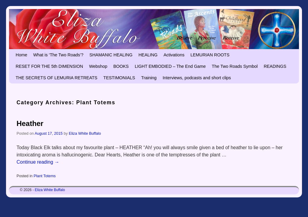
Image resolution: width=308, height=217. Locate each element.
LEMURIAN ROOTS (209, 54)
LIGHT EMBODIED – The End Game (170, 66)
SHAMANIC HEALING (110, 54)
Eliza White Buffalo (85, 133)
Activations (174, 54)
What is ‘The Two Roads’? (58, 54)
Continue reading (38, 162)
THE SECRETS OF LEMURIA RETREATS (56, 77)
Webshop (98, 66)
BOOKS (121, 66)
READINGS (275, 66)
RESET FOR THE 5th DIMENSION (49, 66)
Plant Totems (45, 176)
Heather (30, 123)
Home (21, 54)
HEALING (147, 54)
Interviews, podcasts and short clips (197, 77)
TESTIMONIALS (119, 77)
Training (148, 77)
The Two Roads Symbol (235, 66)
